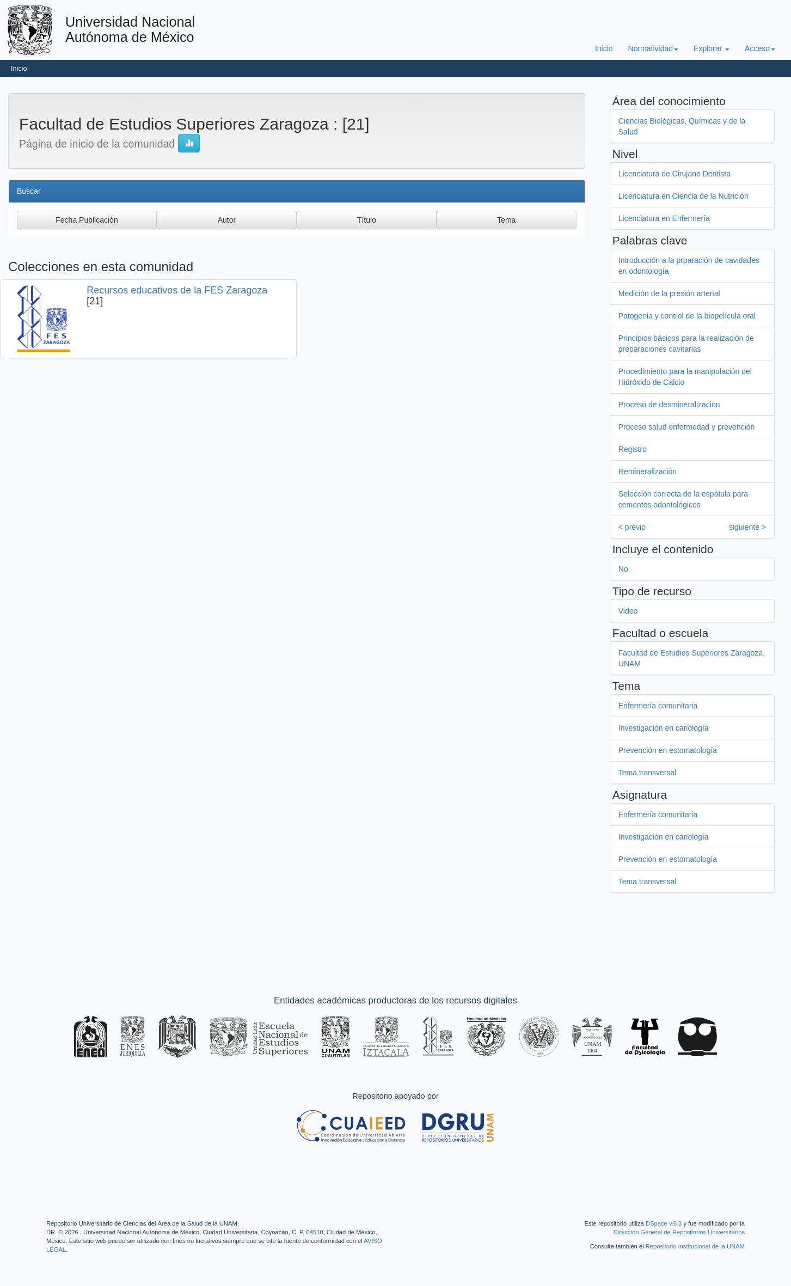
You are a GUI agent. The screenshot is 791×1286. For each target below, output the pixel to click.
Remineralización (649, 471)
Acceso (760, 48)
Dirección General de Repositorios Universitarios (679, 1232)
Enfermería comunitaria (659, 705)
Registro (634, 449)
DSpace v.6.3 (664, 1223)
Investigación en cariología (665, 728)
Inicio (604, 48)
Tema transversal (649, 772)
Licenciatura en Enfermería (665, 218)
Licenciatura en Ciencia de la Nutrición (685, 196)
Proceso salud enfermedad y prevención (688, 426)
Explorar (711, 48)
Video (629, 611)
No (624, 569)
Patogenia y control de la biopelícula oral (688, 315)
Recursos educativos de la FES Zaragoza (177, 290)
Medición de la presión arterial (670, 293)
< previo (633, 527)
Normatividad (653, 48)
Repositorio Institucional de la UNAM (695, 1246)
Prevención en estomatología (669, 750)
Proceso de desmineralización (670, 404)
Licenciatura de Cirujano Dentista (676, 173)
